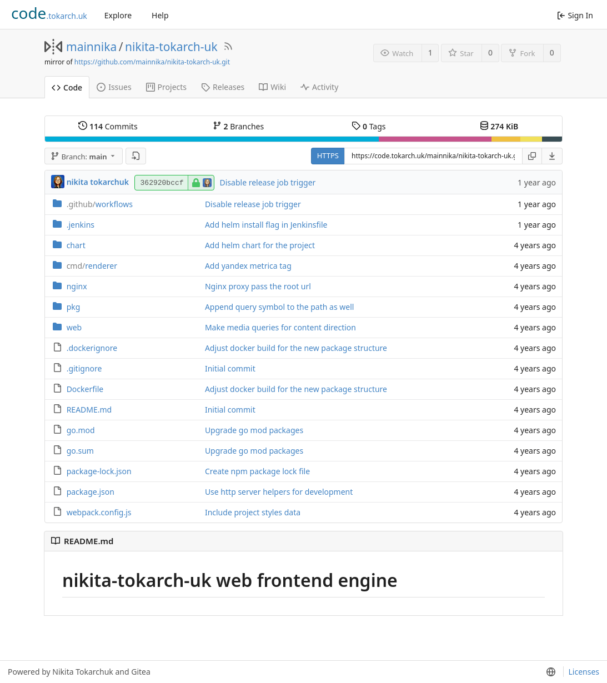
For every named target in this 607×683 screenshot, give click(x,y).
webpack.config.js (99, 512)
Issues (114, 87)
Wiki (272, 87)
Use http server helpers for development (279, 491)
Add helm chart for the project (260, 245)
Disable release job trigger (268, 182)
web (74, 327)
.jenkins (80, 224)
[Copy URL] (532, 156)
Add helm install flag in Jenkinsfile (266, 224)
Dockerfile (85, 389)
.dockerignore (92, 348)
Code (67, 87)
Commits (107, 126)
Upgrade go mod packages (254, 430)
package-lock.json (99, 471)
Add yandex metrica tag (248, 265)
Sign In (575, 15)
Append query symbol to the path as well (279, 307)
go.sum (80, 450)
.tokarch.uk (49, 13)
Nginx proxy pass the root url (258, 286)
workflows (100, 204)
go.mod (81, 430)
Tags (368, 126)
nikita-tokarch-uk (171, 46)
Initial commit (230, 368)
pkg (74, 307)
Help (160, 15)
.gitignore (84, 368)
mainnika (91, 46)
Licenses (583, 671)
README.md (89, 409)
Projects (166, 87)
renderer (92, 265)
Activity (319, 87)
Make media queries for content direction (280, 327)
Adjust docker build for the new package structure (296, 348)
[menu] (552, 156)
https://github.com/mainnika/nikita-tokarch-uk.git (152, 62)
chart (76, 245)
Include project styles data (252, 512)
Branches (238, 126)
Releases (222, 87)
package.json (90, 491)
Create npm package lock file (257, 471)
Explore (118, 15)
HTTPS (328, 155)
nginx (77, 286)
